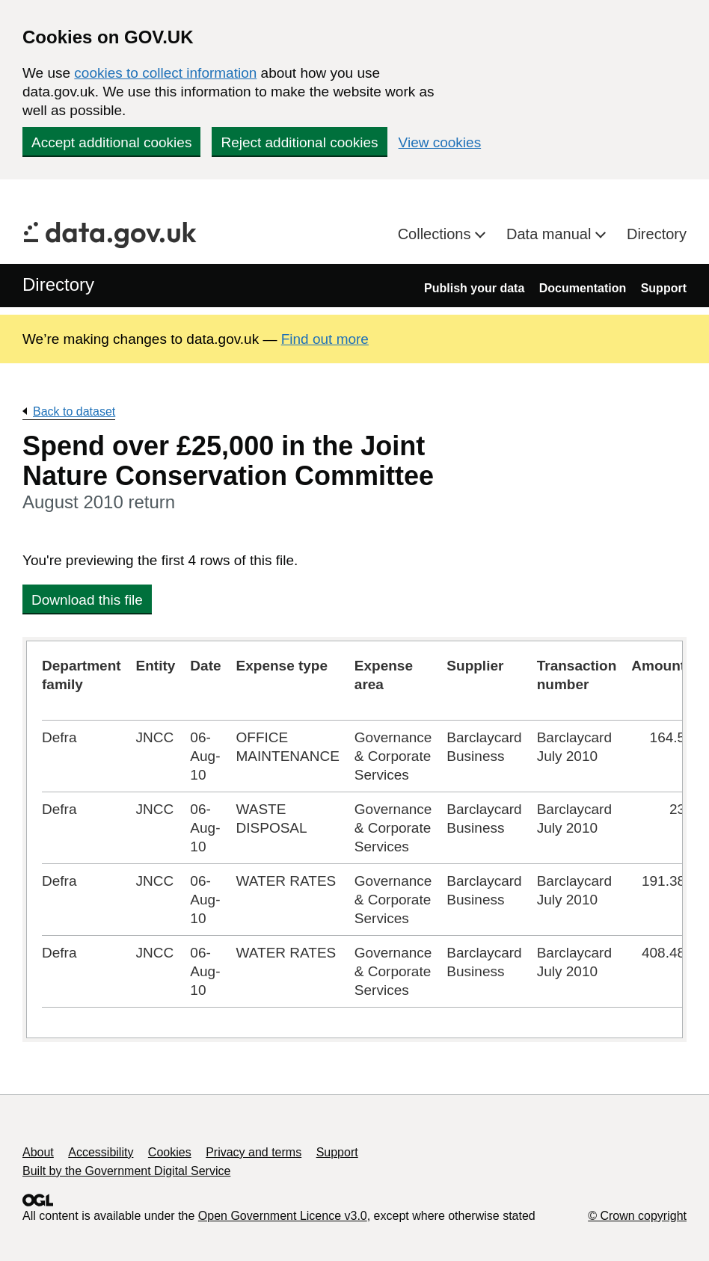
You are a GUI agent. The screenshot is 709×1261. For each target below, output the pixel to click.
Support (664, 288)
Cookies (169, 1152)
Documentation (582, 288)
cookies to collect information (165, 73)
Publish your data (474, 288)
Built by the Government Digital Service (126, 1171)
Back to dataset (74, 411)
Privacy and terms (253, 1152)
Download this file (87, 600)
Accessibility (100, 1152)
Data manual (550, 234)
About (38, 1152)
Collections (436, 234)
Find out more (325, 339)
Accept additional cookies (111, 142)
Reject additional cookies (299, 142)
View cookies (440, 142)
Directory (657, 234)
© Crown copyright (637, 1215)
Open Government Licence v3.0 (282, 1215)
